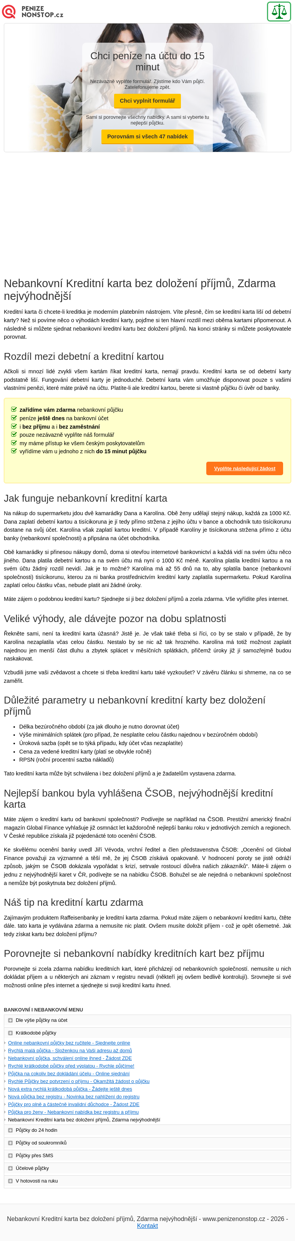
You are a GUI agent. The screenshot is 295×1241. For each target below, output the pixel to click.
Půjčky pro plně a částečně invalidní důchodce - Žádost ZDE (73, 1104)
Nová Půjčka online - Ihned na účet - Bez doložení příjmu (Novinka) (38, 11)
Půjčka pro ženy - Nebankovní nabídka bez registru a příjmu (73, 1112)
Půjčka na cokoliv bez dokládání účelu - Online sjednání (69, 1073)
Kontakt (147, 1226)
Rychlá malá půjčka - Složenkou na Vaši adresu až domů (70, 1050)
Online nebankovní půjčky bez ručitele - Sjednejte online (69, 1043)
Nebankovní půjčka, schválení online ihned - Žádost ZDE (70, 1058)
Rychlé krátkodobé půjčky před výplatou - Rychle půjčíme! (71, 1066)
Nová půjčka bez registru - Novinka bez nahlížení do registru (73, 1097)
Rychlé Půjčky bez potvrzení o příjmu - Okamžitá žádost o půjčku (78, 1081)
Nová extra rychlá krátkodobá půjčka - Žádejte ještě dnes (70, 1089)
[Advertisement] (147, 210)
